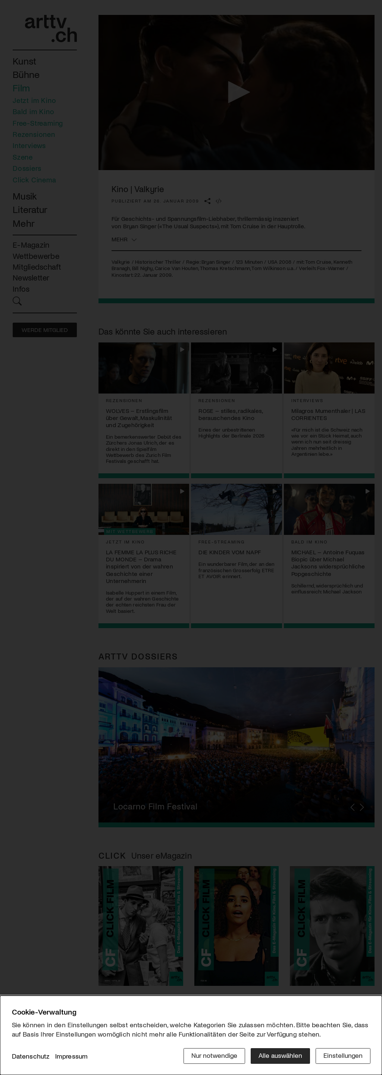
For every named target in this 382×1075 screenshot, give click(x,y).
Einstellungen (343, 1055)
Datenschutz (31, 1056)
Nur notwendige (214, 1055)
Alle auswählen (280, 1055)
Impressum (71, 1056)
